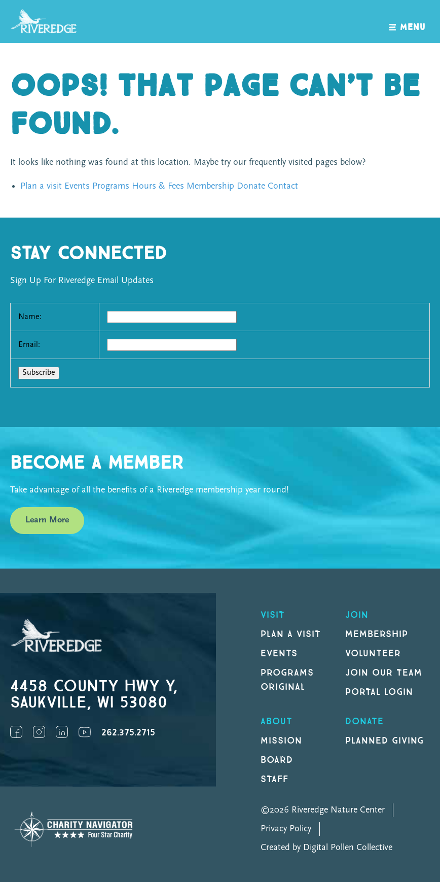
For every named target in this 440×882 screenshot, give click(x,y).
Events (77, 186)
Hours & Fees (158, 186)
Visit (273, 615)
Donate (251, 186)
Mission (281, 741)
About (276, 721)
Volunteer (373, 653)
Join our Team (383, 673)
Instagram (39, 732)
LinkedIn (62, 732)
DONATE (364, 721)
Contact (283, 186)
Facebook (16, 732)
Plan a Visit (291, 634)
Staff (274, 779)
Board (277, 760)
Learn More (47, 520)
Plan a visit (41, 186)
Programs (110, 186)
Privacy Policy (286, 829)
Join (357, 615)
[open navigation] (407, 21)
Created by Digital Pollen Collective (326, 848)
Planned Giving (384, 741)
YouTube (85, 732)
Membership (210, 186)
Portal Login (379, 692)
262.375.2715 (128, 732)
